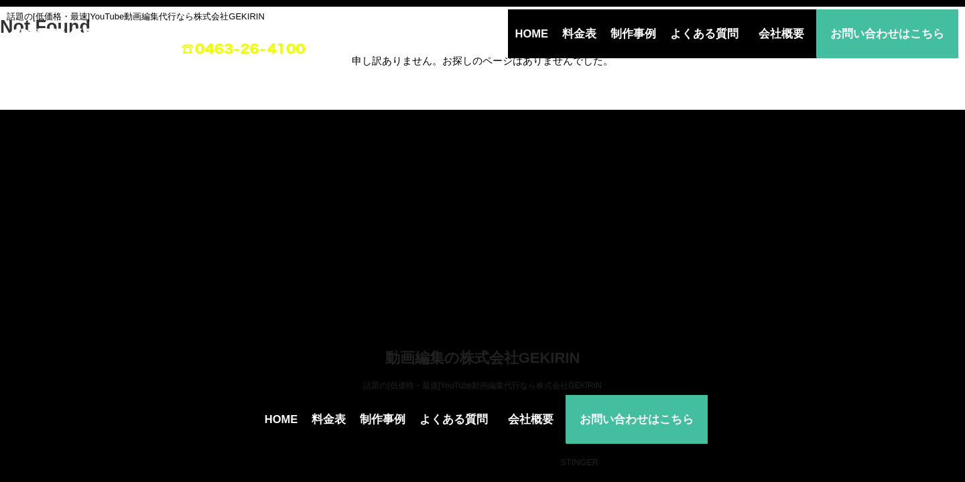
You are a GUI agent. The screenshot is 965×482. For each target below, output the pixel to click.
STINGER (579, 462)
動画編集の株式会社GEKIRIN (482, 357)
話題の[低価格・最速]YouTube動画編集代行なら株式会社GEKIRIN (482, 385)
